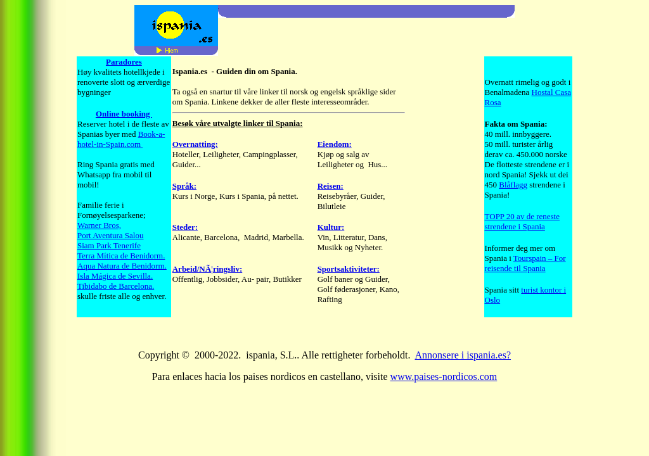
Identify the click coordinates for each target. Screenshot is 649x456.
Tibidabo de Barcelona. (115, 286)
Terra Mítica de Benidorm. (121, 255)
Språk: (184, 186)
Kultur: (331, 227)
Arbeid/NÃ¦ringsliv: (207, 269)
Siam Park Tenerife (109, 245)
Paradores (124, 61)
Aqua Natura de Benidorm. (122, 265)
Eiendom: (335, 144)
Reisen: (331, 186)
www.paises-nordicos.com (444, 376)
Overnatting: (195, 144)
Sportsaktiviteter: (349, 269)
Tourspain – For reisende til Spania (525, 263)
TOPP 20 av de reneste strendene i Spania (522, 221)
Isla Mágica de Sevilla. (115, 276)
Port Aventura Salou (110, 235)
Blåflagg (513, 184)
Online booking (124, 113)
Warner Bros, (99, 225)
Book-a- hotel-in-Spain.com (121, 139)
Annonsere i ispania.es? (463, 355)
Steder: (185, 227)
